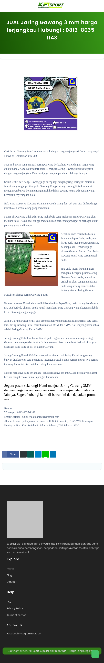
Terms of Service (16, 615)
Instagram (24, 633)
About (10, 568)
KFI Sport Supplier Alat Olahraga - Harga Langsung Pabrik (62, 651)
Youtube (35, 633)
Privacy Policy (15, 608)
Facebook (12, 633)
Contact (11, 582)
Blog (9, 575)
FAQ (9, 601)
